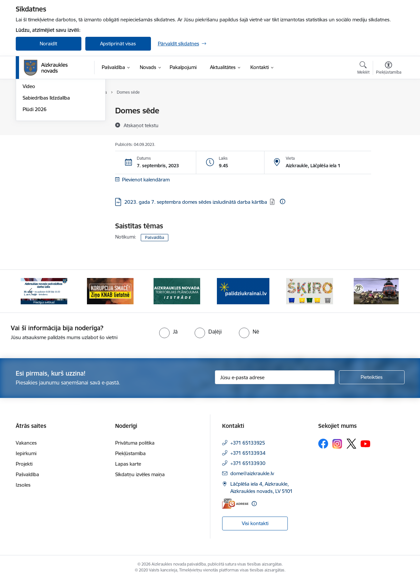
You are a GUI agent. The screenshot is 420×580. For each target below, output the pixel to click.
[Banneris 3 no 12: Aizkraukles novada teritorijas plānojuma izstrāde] (177, 291)
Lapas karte (128, 464)
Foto (28, 145)
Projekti (24, 464)
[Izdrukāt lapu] (388, 108)
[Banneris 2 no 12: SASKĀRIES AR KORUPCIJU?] (110, 291)
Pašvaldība (154, 237)
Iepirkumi (26, 453)
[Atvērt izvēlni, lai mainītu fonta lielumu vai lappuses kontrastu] (389, 69)
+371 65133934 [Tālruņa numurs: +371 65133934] (247, 453)
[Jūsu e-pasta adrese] (275, 377)
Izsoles (23, 485)
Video (29, 156)
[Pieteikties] (372, 377)
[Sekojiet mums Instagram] (337, 444)
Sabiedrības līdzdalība (46, 168)
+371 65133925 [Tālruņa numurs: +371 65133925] (247, 443)
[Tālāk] (389, 291)
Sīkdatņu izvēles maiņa (140, 474)
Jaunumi (32, 122)
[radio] (168, 332)
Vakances (26, 443)
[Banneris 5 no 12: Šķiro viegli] (309, 291)
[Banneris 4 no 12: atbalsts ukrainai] (243, 291)
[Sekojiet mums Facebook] (323, 444)
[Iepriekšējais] (31, 291)
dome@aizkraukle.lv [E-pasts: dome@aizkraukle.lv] (252, 473)
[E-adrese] (235, 503)
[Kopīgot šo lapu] (388, 124)
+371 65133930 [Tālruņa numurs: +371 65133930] (247, 463)
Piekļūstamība (130, 453)
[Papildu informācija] (282, 201)
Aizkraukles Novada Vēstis (51, 134)
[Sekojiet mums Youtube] (365, 443)
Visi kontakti (255, 523)
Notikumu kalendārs (45, 111)
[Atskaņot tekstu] (141, 125)
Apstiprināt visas (118, 43)
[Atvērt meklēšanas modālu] (363, 69)
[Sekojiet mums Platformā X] (351, 444)
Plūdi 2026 (35, 179)
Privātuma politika (135, 443)
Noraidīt (48, 43)
